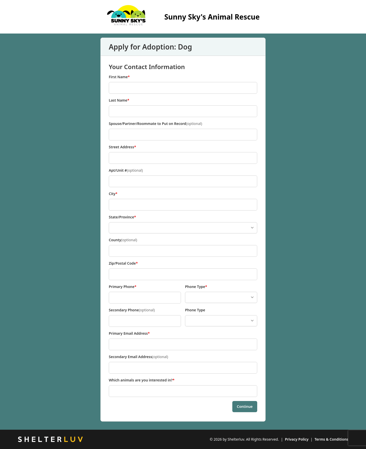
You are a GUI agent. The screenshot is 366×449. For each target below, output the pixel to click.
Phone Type (196, 286)
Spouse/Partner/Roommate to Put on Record (155, 123)
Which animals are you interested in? (142, 380)
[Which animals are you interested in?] (183, 391)
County (123, 240)
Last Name (119, 100)
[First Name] (183, 87)
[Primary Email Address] (183, 344)
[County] (183, 250)
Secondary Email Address (138, 356)
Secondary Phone (132, 310)
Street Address (122, 147)
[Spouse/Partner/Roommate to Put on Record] (183, 134)
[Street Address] (183, 158)
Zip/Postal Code (123, 263)
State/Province (122, 217)
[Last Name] (183, 111)
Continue (245, 406)
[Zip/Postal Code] (183, 274)
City (117, 193)
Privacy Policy (297, 439)
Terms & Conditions (331, 439)
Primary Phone (122, 286)
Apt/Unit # (126, 170)
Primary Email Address (129, 333)
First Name (119, 76)
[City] (183, 204)
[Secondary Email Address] (183, 367)
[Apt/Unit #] (183, 181)
